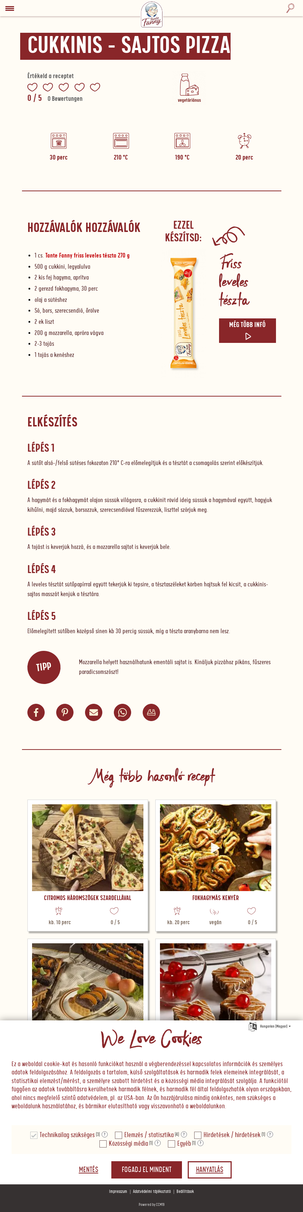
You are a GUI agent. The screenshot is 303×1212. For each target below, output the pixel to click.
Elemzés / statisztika (149, 1135)
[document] (151, 1073)
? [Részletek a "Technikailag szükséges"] (105, 1134)
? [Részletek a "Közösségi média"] (158, 1143)
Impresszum (118, 1191)
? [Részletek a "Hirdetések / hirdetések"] (270, 1134)
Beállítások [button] (185, 1191)
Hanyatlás (209, 1170)
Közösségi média (128, 1144)
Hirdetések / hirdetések (232, 1135)
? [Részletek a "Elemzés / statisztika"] (184, 1134)
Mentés (88, 1170)
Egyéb (184, 1144)
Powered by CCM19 (152, 1204)
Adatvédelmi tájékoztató (152, 1191)
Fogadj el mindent (146, 1170)
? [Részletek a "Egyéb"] (200, 1143)
